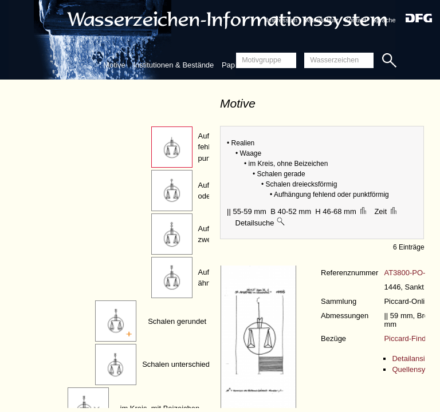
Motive (114, 65)
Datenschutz (321, 20)
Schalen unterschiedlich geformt (195, 364)
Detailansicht (413, 358)
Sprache (384, 20)
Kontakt (355, 20)
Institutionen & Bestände (173, 65)
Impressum (281, 20)
